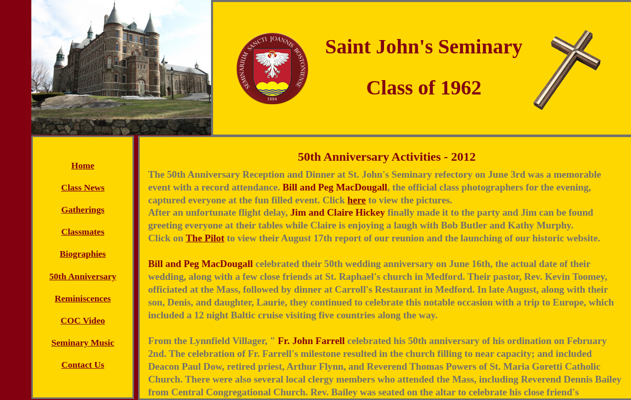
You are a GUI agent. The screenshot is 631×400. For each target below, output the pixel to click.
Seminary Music (82, 342)
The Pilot (205, 238)
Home (82, 165)
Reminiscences (83, 298)
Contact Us (82, 364)
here (357, 200)
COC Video (83, 320)
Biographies (83, 254)
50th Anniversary (83, 276)
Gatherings (82, 209)
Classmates (82, 231)
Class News (83, 187)
